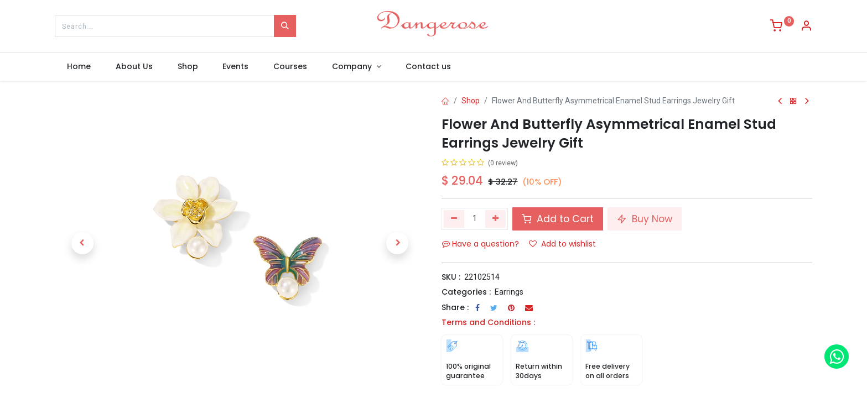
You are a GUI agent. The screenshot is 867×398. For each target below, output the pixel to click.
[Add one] (495, 219)
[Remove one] (454, 219)
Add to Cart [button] (558, 219)
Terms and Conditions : (488, 322)
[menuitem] (79, 67)
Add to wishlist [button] (562, 243)
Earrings (509, 291)
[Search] (285, 26)
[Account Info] (806, 27)
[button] (82, 243)
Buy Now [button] (644, 219)
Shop (470, 100)
